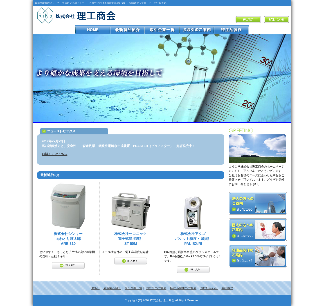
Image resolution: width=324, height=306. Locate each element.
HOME (95, 288)
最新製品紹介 (112, 288)
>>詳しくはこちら (54, 154)
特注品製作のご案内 (183, 288)
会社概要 (227, 288)
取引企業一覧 (133, 288)
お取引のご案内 (156, 288)
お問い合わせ (209, 288)
